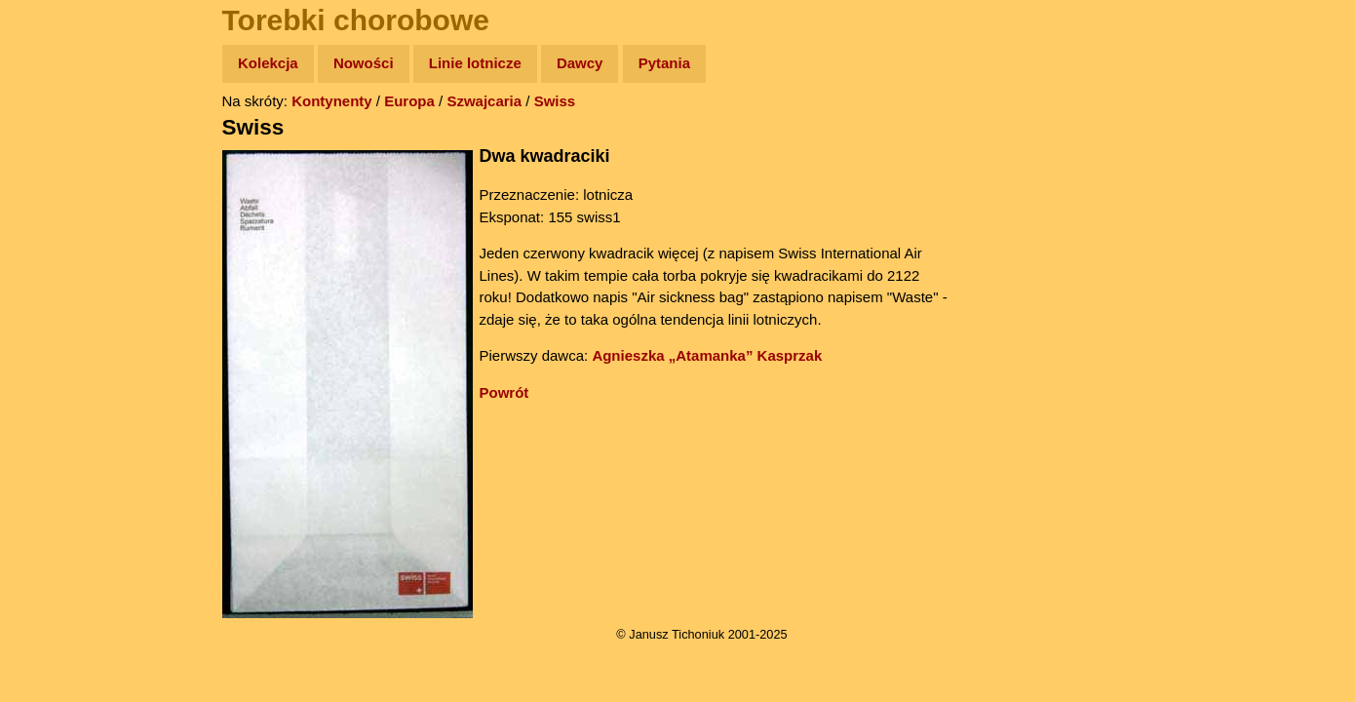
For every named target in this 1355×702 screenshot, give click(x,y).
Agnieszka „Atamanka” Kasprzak (707, 355)
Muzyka (59, 289)
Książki (58, 252)
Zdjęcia (58, 177)
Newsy (56, 214)
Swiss (555, 101)
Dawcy (580, 63)
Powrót (504, 392)
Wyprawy (65, 139)
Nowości (363, 63)
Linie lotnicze (475, 63)
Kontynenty (331, 101)
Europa (409, 101)
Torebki (58, 402)
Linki (50, 364)
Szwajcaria (484, 101)
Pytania (664, 63)
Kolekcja (268, 63)
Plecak (56, 327)
